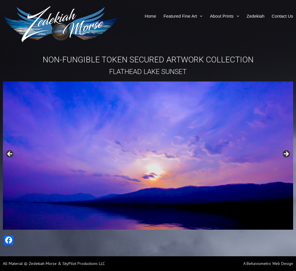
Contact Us (282, 16)
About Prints (222, 16)
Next (286, 154)
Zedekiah (255, 16)
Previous (10, 154)
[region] (148, 155)
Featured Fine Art (180, 16)
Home (150, 16)
